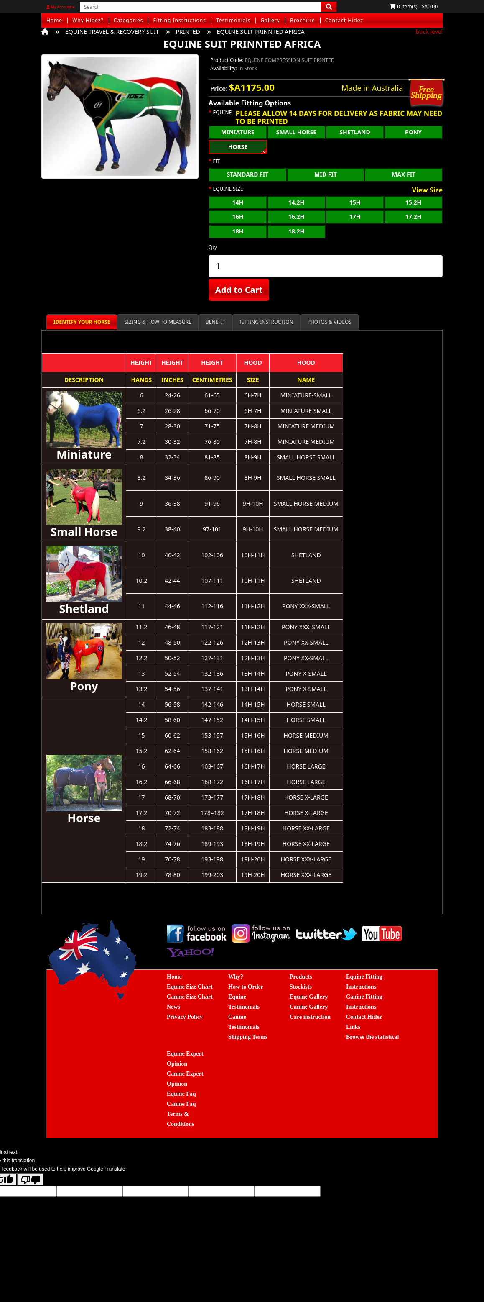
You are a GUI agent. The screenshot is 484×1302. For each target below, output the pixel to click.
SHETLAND (354, 132)
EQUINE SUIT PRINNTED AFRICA (261, 32)
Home (54, 20)
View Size (427, 190)
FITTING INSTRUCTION (266, 322)
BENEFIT (215, 322)
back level (429, 32)
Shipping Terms (248, 1037)
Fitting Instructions (179, 20)
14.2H (296, 202)
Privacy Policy (185, 1017)
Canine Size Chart (190, 997)
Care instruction (310, 1017)
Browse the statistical (372, 1037)
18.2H (296, 231)
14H (238, 202)
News (173, 1007)
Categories (128, 20)
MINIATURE (238, 132)
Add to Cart (238, 289)
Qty (213, 247)
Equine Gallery (309, 997)
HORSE (238, 147)
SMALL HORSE (296, 132)
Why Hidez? (88, 20)
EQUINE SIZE (228, 189)
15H (355, 202)
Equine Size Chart (190, 987)
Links (353, 1027)
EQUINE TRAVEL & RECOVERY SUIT (112, 32)
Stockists (301, 987)
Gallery (270, 20)
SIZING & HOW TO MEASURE (157, 322)
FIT (216, 161)
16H (238, 216)
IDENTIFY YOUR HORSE (81, 322)
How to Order (245, 987)
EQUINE (222, 113)
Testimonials (233, 20)
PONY (413, 132)
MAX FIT (403, 174)
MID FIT (325, 174)
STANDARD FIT (247, 174)
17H (355, 216)
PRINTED (188, 32)
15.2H (413, 202)
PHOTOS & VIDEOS (330, 322)
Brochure (302, 20)
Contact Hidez (344, 20)
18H (238, 231)
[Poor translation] (30, 1179)
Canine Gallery (309, 1007)
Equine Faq (181, 1094)
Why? (235, 977)
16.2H (296, 216)
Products (301, 977)
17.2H (413, 216)
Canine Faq (181, 1104)
